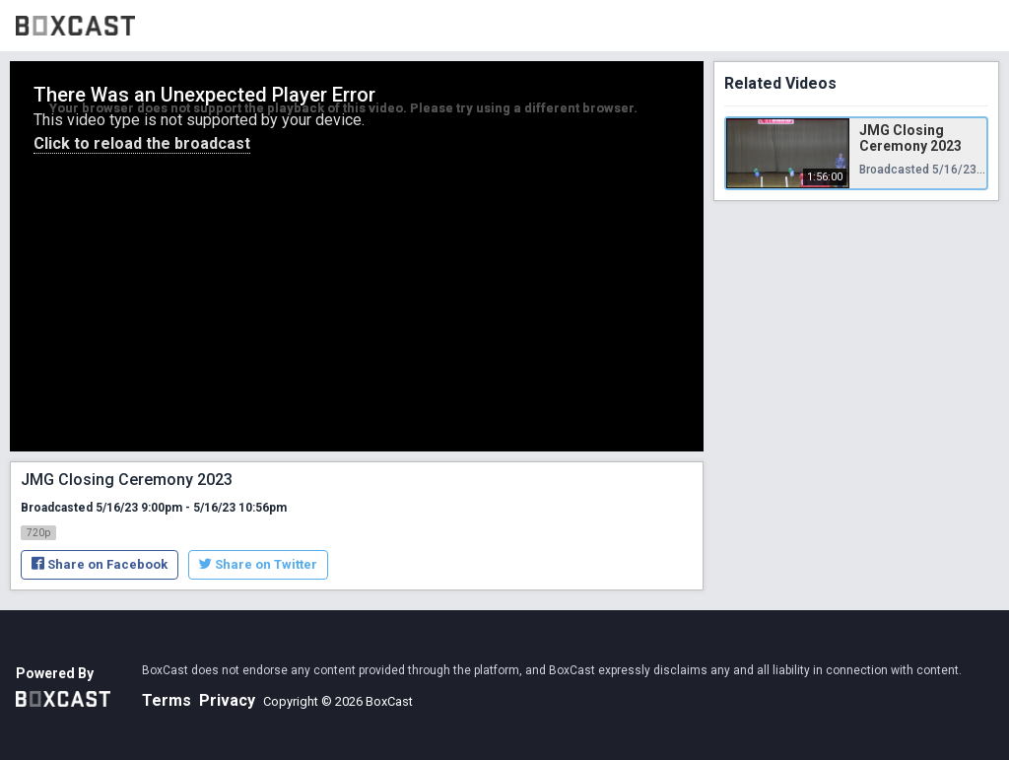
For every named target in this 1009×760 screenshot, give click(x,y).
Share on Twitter (258, 564)
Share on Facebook (100, 564)
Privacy (227, 700)
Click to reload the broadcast (142, 143)
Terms (166, 700)
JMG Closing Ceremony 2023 (910, 138)
